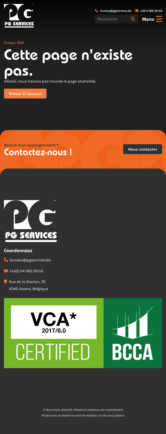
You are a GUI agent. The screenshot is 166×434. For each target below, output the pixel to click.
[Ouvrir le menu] (152, 19)
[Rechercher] (133, 19)
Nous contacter (142, 149)
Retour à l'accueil (25, 93)
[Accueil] (19, 16)
